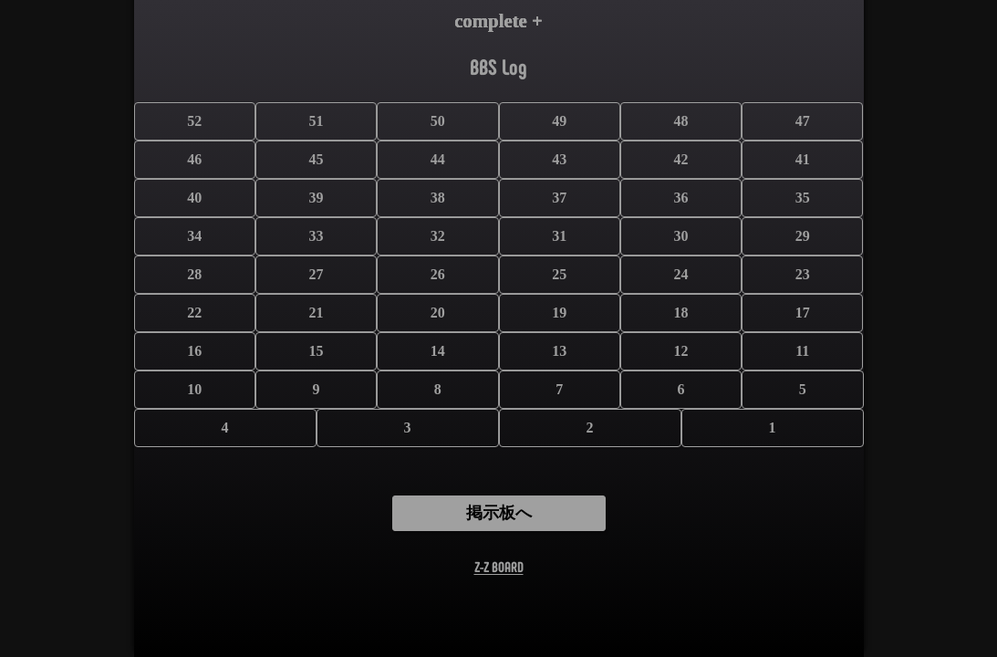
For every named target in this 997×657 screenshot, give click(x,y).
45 (316, 159)
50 (438, 121)
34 (194, 236)
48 (680, 121)
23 (802, 274)
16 (194, 351)
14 (438, 351)
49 (559, 121)
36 (680, 197)
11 (802, 351)
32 (438, 236)
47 (802, 121)
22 (194, 312)
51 (316, 121)
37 (559, 197)
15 (316, 351)
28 (194, 274)
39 (316, 197)
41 (802, 159)
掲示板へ (499, 513)
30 (680, 236)
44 (438, 159)
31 (559, 236)
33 (316, 236)
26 (438, 274)
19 (559, 312)
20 (438, 312)
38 (438, 197)
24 (680, 274)
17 (802, 312)
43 (559, 159)
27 (316, 274)
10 (194, 389)
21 (316, 312)
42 (680, 159)
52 (194, 121)
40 (194, 197)
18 (680, 312)
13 (559, 351)
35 (802, 197)
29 (802, 236)
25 (559, 274)
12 (680, 351)
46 (194, 159)
